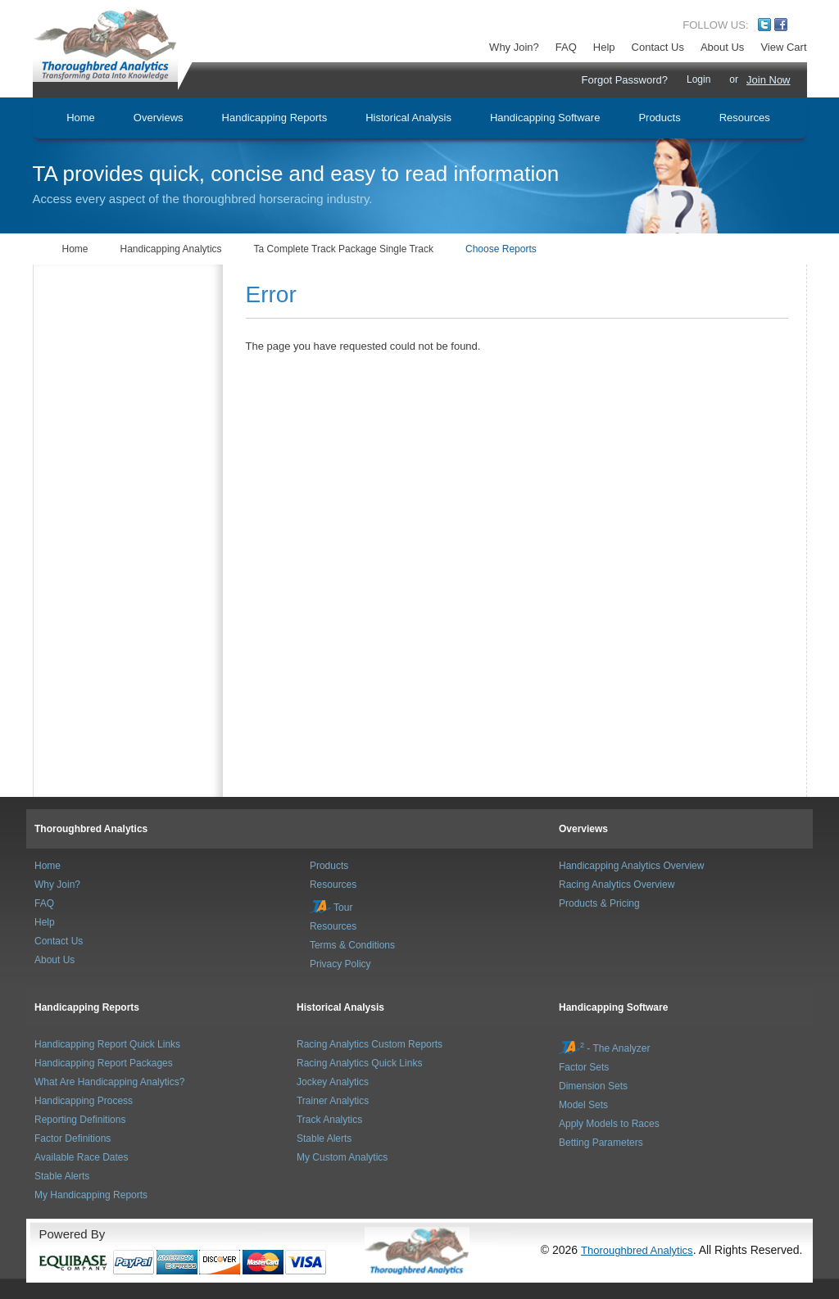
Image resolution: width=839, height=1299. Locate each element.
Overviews (583, 829)
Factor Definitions (72, 1138)
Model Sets (583, 1105)
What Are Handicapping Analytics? (109, 1082)
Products (329, 865)
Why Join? (514, 47)
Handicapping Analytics (171, 249)
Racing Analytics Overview (616, 884)
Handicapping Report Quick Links (107, 1044)
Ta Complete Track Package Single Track (343, 249)
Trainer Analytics (333, 1101)
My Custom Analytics (342, 1157)
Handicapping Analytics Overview (631, 865)
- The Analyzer (605, 1048)
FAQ (566, 47)
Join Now (768, 80)
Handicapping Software (613, 1007)
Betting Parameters (601, 1142)
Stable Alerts (61, 1176)
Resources (333, 884)
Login (698, 79)
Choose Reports (501, 249)
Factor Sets (584, 1067)
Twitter (764, 24)
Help (604, 47)
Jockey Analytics (333, 1082)
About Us (722, 47)
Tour (331, 907)
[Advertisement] (132, 346)
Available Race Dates (81, 1157)
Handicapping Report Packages (103, 1063)
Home (75, 249)
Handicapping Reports (86, 1007)
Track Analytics (329, 1119)
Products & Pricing (599, 903)
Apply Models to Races (609, 1123)
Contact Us (658, 47)
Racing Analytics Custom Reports (369, 1044)
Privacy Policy (340, 964)
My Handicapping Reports (90, 1195)
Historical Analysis (340, 1007)
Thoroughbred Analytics (90, 829)
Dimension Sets (593, 1086)
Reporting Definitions (79, 1119)
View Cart (783, 47)
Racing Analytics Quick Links (359, 1063)
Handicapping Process (83, 1101)
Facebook (780, 24)
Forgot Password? (624, 80)
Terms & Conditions (352, 945)
